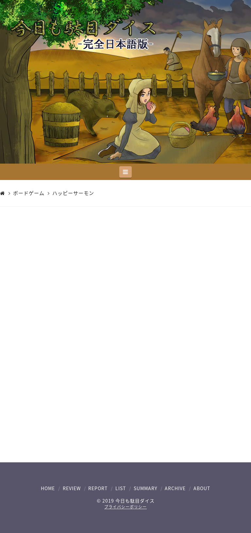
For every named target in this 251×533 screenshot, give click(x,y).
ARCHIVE (175, 488)
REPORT (98, 488)
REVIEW (72, 488)
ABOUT (201, 488)
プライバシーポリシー (125, 507)
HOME (48, 488)
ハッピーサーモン (73, 193)
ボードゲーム (28, 193)
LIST (120, 488)
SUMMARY (145, 488)
